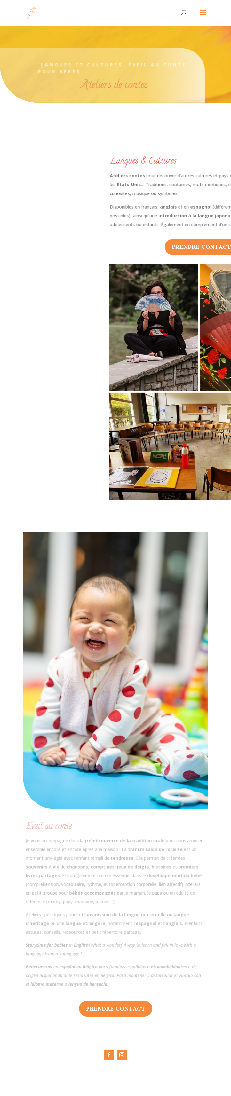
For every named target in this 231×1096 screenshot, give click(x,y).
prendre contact (115, 1008)
